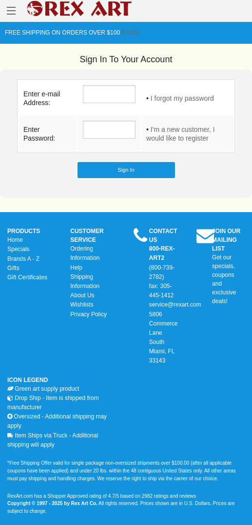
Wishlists (81, 304)
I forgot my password (182, 98)
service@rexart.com (175, 304)
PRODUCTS (23, 231)
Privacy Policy (88, 314)
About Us (82, 295)
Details (129, 32)
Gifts (13, 268)
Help (76, 267)
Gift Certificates (27, 277)
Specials (18, 249)
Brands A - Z (23, 258)
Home (15, 239)
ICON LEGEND (27, 380)
